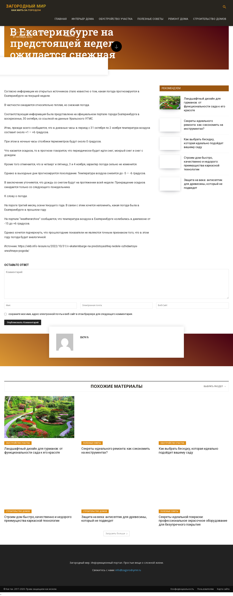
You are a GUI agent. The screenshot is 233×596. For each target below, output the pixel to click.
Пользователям (205, 589)
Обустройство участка (18, 443)
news (84, 337)
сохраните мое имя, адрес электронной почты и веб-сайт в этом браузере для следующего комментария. (71, 314)
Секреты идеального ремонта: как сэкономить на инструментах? (203, 124)
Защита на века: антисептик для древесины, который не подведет (203, 183)
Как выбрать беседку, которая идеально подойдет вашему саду (203, 143)
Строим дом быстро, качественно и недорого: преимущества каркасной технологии (201, 163)
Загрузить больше (117, 533)
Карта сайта (223, 589)
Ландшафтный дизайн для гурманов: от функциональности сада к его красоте (33, 450)
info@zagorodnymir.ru (128, 570)
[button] (224, 7)
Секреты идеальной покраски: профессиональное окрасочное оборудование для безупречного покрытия (193, 520)
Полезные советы (92, 443)
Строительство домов (18, 511)
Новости (69, 36)
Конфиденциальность (182, 589)
